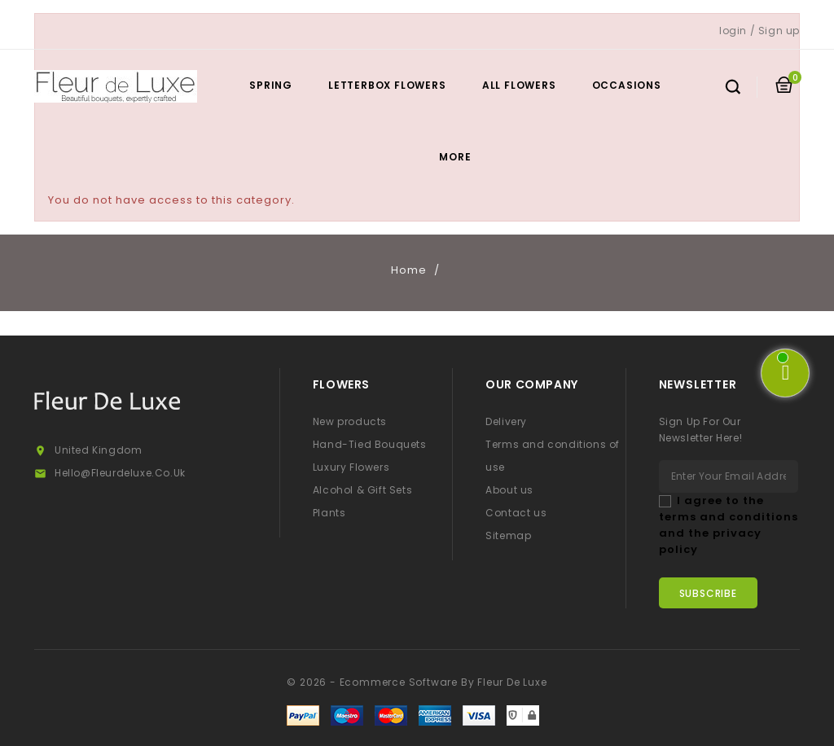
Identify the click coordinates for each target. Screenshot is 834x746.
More (455, 157)
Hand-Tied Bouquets (370, 444)
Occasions (626, 85)
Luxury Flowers (351, 467)
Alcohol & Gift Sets (362, 490)
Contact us (515, 513)
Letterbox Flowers (387, 85)
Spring (270, 85)
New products (350, 421)
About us (509, 490)
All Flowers (519, 85)
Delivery (506, 421)
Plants (329, 513)
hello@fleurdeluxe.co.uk (120, 473)
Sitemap (508, 535)
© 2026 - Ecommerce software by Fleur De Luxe (416, 682)
